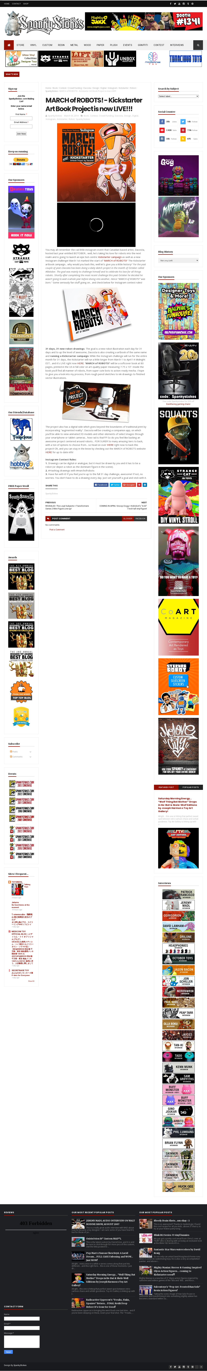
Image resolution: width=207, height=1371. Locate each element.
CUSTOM (47, 45)
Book (55, 88)
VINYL (33, 45)
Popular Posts (191, 787)
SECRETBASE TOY (20, 970)
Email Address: (21, 122)
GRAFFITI (143, 45)
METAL (74, 45)
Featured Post (166, 787)
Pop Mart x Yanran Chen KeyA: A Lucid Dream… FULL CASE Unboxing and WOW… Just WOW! (109, 1257)
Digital (103, 88)
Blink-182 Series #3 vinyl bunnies (171, 1235)
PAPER (100, 45)
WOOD (87, 45)
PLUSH (114, 45)
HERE (80, 363)
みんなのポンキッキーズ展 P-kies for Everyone (22, 974)
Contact (16, 4)
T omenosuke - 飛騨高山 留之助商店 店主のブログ (22, 917)
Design (96, 88)
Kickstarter (124, 88)
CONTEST (159, 45)
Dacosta (87, 88)
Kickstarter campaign (110, 257)
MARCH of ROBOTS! (115, 260)
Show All (31, 981)
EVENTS (127, 45)
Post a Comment (57, 530)
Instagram (112, 88)
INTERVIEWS (177, 45)
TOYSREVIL (17, 882)
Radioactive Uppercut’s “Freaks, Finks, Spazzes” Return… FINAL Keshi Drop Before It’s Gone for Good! (108, 1303)
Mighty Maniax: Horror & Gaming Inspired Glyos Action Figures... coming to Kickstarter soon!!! (178, 1271)
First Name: (21, 114)
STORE (20, 45)
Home (7, 4)
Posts (14, 752)
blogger (128, 519)
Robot (133, 88)
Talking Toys (27, 885)
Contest (62, 88)
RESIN (61, 45)
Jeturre (15, 902)
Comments (16, 757)
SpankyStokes (51, 91)
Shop (25, 4)
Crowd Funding (75, 88)
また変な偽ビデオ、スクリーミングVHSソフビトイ (22, 923)
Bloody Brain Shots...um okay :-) (172, 1220)
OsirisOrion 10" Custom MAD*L (103, 1238)
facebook (140, 519)
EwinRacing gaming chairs (178, 404)
